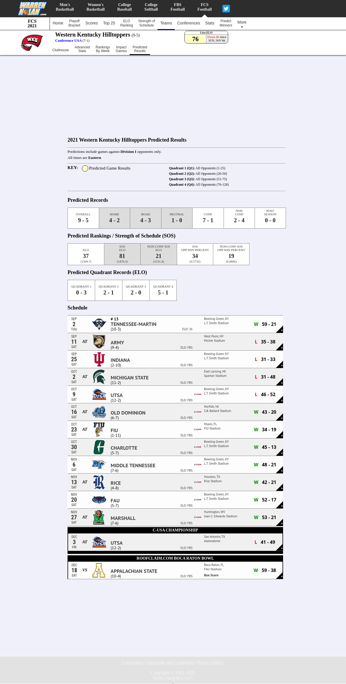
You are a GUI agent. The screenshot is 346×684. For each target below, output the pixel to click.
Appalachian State (134, 571)
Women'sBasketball (95, 7)
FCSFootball (204, 7)
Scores (91, 23)
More (242, 24)
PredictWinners (226, 23)
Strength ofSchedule (146, 23)
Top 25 (109, 23)
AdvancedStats (82, 49)
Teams (166, 23)
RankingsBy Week (103, 49)
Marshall (123, 518)
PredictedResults (139, 49)
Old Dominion (128, 413)
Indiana (120, 360)
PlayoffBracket (74, 23)
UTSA (117, 395)
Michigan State (130, 378)
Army (117, 342)
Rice (116, 483)
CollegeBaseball (124, 7)
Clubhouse (60, 50)
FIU (114, 430)
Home (58, 23)
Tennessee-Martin (133, 324)
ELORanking (126, 23)
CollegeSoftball (151, 7)
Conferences (188, 23)
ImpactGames (121, 49)
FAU (115, 501)
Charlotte (124, 448)
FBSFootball (177, 7)
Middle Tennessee (133, 465)
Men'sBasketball (65, 7)
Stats (209, 23)
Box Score (211, 575)
